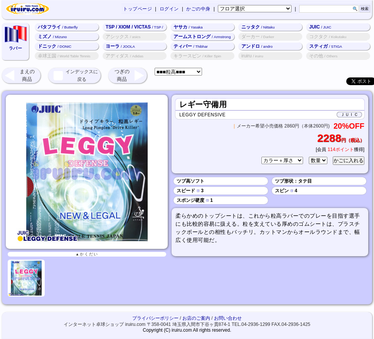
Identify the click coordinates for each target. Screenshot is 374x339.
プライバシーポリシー (155, 318)
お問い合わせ (228, 318)
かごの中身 (198, 9)
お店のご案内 (196, 318)
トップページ (137, 9)
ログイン (169, 9)
